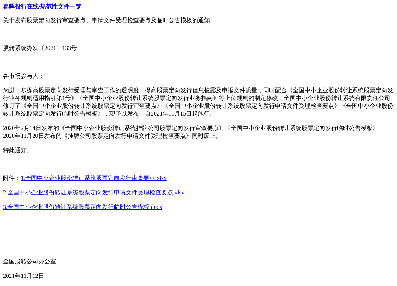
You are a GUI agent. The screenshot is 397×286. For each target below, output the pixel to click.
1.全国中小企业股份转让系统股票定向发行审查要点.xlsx (94, 178)
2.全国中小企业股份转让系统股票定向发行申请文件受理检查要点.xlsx (93, 192)
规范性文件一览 (60, 6)
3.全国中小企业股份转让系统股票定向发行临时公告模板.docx (82, 207)
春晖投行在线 (20, 6)
